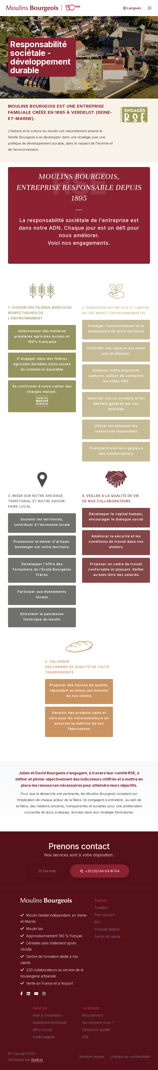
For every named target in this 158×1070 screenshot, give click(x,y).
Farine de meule (107, 937)
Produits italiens (106, 929)
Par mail (47, 871)
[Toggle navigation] (149, 8)
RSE (85, 1037)
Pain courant (104, 915)
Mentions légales (91, 1057)
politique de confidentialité (130, 1057)
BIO (97, 922)
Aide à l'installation (47, 1015)
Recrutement (92, 1015)
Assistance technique (49, 1023)
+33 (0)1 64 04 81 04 (99, 871)
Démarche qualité (96, 1030)
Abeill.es (37, 1060)
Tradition (101, 908)
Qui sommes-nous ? (98, 1023)
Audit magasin (44, 1037)
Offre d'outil (42, 1030)
